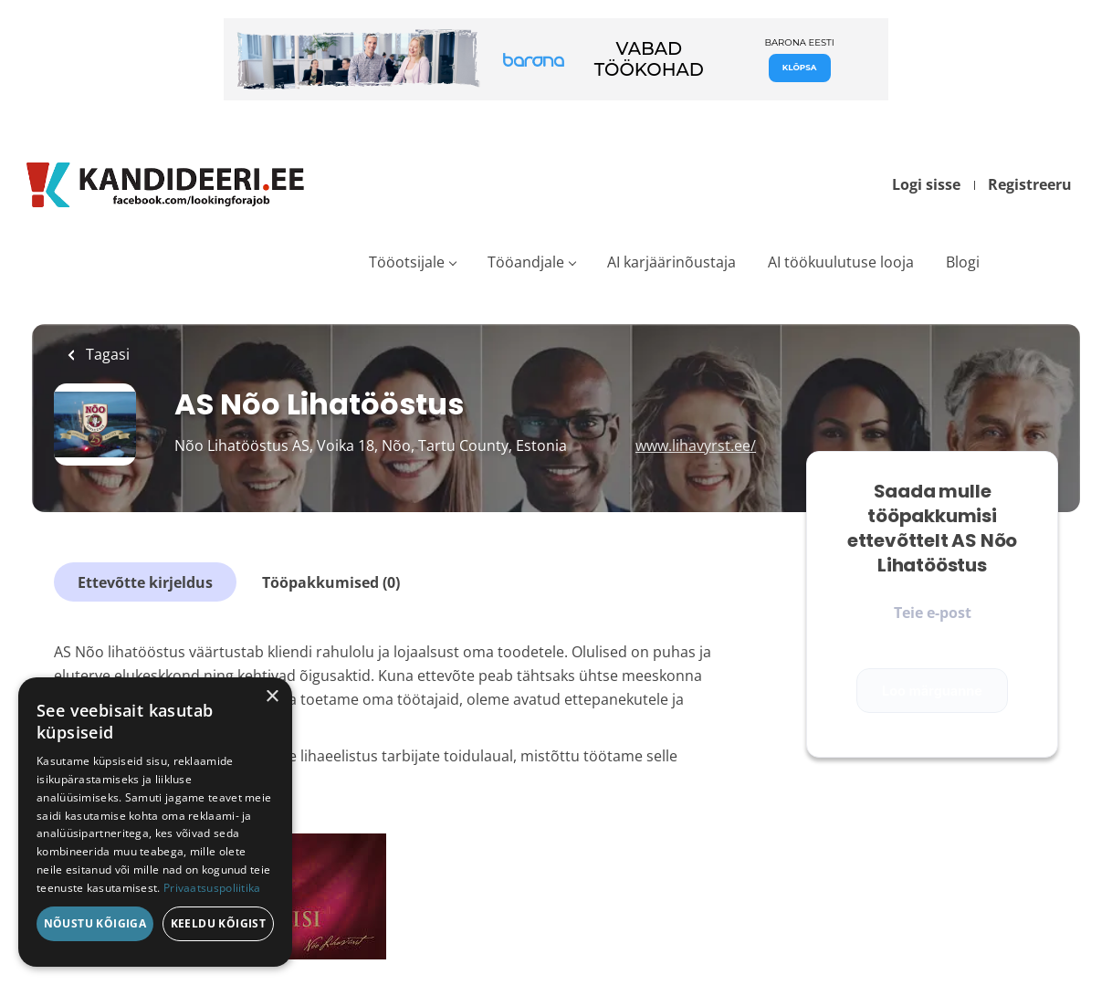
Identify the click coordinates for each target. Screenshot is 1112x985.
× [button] (271, 697)
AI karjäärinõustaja (671, 262)
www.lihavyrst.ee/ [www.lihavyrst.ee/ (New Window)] (695, 445)
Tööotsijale (407, 262)
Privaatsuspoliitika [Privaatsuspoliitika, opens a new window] (212, 888)
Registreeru (1030, 184)
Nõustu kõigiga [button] (95, 923)
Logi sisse (926, 184)
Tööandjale (526, 262)
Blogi (963, 262)
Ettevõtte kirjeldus (145, 582)
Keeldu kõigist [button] (219, 923)
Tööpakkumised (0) (331, 582)
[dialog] (155, 822)
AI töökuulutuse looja (841, 262)
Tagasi (106, 354)
